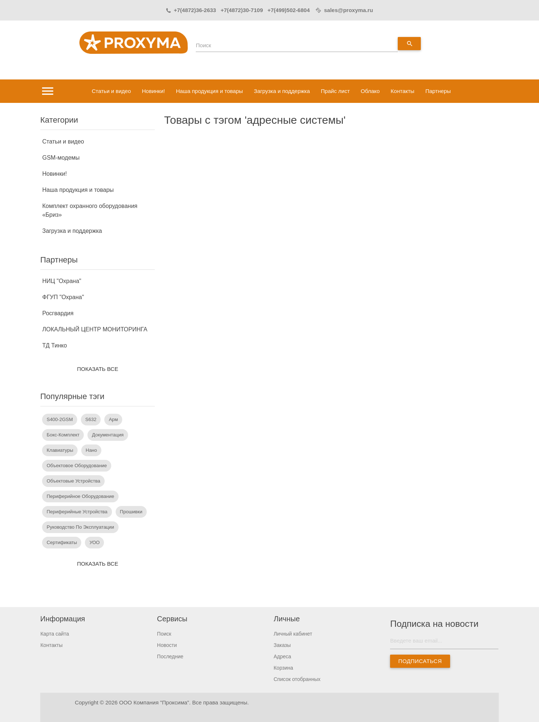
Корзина (283, 668)
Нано (91, 450)
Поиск (203, 45)
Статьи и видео (111, 91)
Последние (170, 656)
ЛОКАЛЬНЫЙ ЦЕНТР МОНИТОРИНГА (94, 329)
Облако (370, 91)
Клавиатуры (59, 450)
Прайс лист (335, 91)
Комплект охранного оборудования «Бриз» (89, 210)
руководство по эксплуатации (80, 527)
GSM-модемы (60, 158)
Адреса (282, 656)
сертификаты (61, 542)
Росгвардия (57, 313)
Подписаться (420, 661)
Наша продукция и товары (209, 91)
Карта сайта (54, 634)
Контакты (403, 91)
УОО (94, 542)
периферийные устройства (76, 511)
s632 (90, 419)
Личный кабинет (293, 634)
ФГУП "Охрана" (63, 297)
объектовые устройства (73, 481)
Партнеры (438, 91)
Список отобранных (297, 679)
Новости (167, 645)
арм (113, 419)
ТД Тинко (54, 345)
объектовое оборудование (76, 465)
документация (108, 435)
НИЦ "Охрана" (61, 281)
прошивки (131, 511)
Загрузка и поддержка (282, 91)
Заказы (282, 645)
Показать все (97, 369)
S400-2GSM (59, 419)
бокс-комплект (62, 435)
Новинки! (153, 91)
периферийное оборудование (80, 496)
